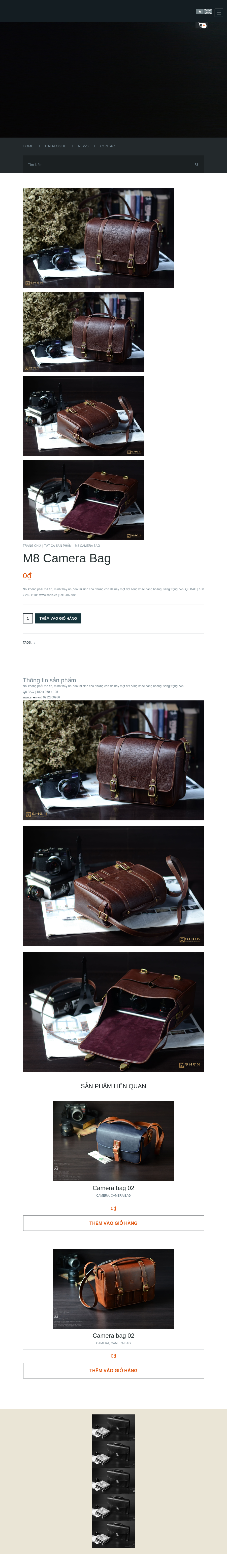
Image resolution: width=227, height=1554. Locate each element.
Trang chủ (32, 546)
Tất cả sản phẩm (58, 546)
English (208, 11)
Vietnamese (200, 11)
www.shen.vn (32, 697)
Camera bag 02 (113, 1188)
